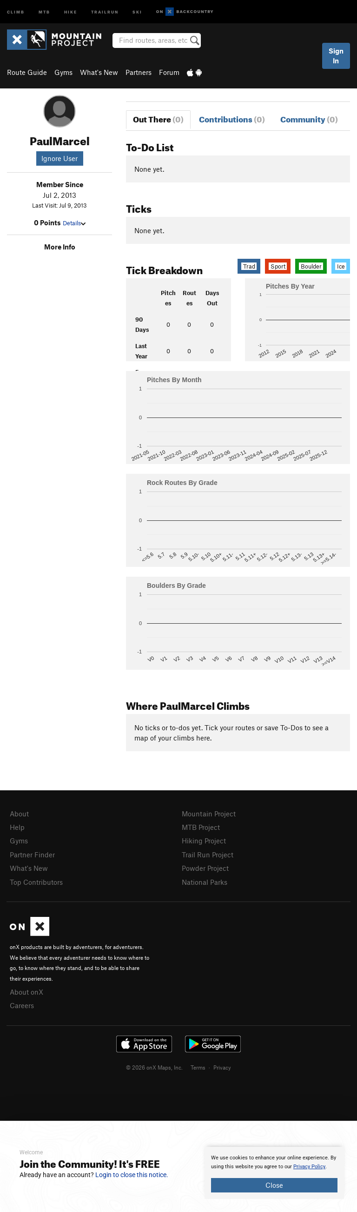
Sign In (336, 56)
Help (17, 827)
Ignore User (59, 158)
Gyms (63, 72)
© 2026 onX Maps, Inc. (154, 1067)
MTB (44, 11)
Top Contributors (36, 882)
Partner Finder (32, 854)
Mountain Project (209, 813)
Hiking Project (204, 840)
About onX (26, 992)
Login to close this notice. (131, 1174)
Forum (169, 72)
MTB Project (201, 827)
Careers (22, 1005)
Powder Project (205, 868)
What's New (99, 72)
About (19, 813)
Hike (70, 11)
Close (274, 1185)
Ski (137, 11)
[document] (274, 1172)
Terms (198, 1067)
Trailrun (105, 11)
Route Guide (27, 72)
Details (74, 223)
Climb (16, 11)
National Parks (204, 882)
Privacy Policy (309, 1167)
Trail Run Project (207, 854)
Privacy (222, 1067)
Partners (139, 72)
